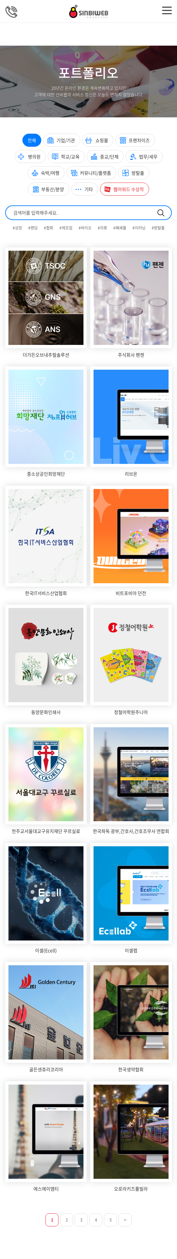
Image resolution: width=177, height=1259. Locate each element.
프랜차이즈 (139, 140)
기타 (88, 189)
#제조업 (66, 228)
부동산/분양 (52, 189)
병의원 (34, 156)
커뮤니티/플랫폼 (95, 173)
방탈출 (138, 173)
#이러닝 (139, 228)
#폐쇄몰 (120, 228)
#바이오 (86, 228)
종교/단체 (109, 156)
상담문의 (12, 11)
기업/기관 (66, 140)
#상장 (18, 228)
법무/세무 (148, 156)
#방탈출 (158, 228)
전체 (32, 140)
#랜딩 (33, 228)
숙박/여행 (50, 173)
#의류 (103, 228)
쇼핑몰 (101, 140)
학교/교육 (70, 156)
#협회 (49, 228)
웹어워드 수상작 (128, 189)
